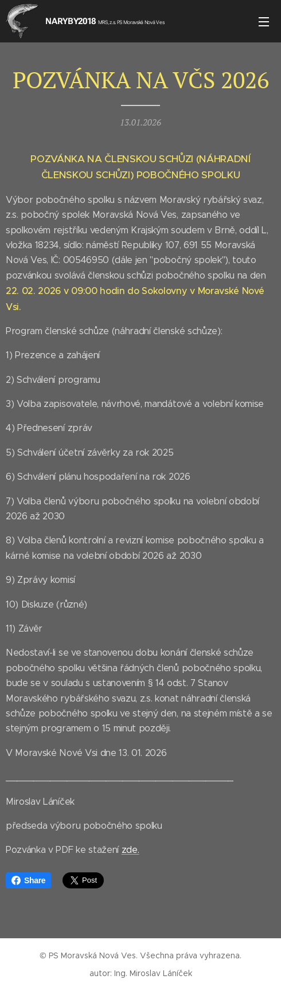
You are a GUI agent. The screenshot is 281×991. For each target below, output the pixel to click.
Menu (264, 21)
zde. (130, 849)
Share (28, 880)
